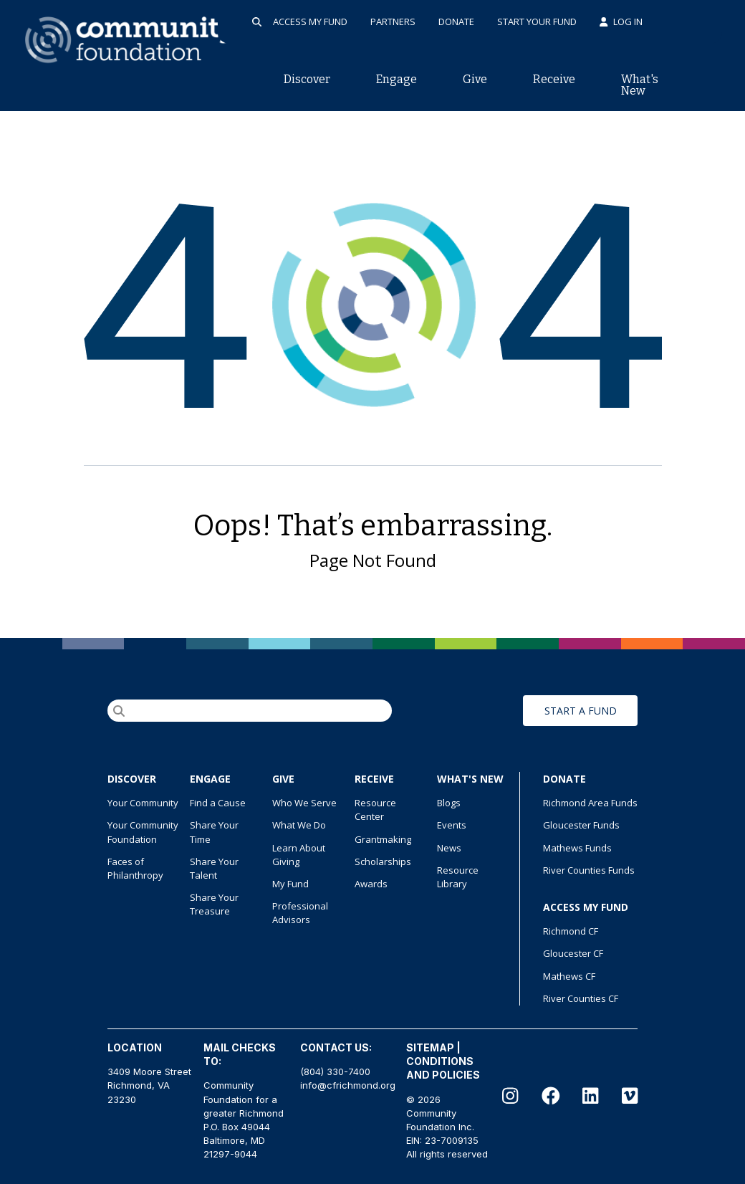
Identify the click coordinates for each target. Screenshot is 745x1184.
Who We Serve (304, 802)
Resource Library (458, 877)
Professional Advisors (300, 912)
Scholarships (383, 861)
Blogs (449, 802)
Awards (371, 883)
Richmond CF (570, 931)
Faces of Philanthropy (135, 868)
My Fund (290, 883)
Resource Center (375, 809)
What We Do (299, 824)
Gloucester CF (573, 953)
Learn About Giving (298, 854)
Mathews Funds (577, 847)
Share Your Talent (214, 868)
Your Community (142, 802)
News (449, 847)
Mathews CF (569, 976)
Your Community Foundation (142, 831)
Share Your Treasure (214, 904)
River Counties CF (580, 998)
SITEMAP (430, 1047)
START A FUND (580, 710)
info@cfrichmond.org (347, 1085)
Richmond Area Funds (590, 802)
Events (451, 824)
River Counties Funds (589, 870)
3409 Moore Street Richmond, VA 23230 (149, 1085)
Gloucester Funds (581, 824)
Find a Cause (218, 802)
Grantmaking (383, 839)
